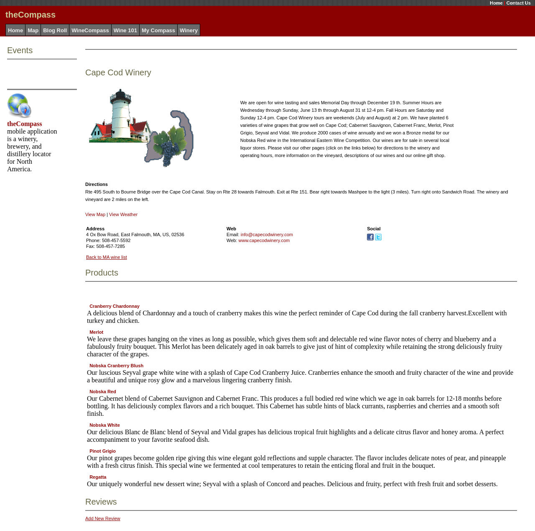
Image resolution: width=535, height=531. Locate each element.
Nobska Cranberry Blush (116, 365)
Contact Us (519, 2)
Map (33, 30)
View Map (95, 214)
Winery (189, 30)
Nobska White (104, 425)
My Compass (158, 30)
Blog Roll (55, 30)
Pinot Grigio (102, 451)
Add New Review (102, 518)
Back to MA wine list (106, 257)
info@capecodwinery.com (267, 234)
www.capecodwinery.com (264, 240)
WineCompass (90, 30)
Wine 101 (125, 30)
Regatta (97, 476)
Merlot (96, 332)
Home (496, 2)
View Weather (123, 214)
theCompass (24, 123)
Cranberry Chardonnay (114, 306)
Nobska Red (102, 391)
